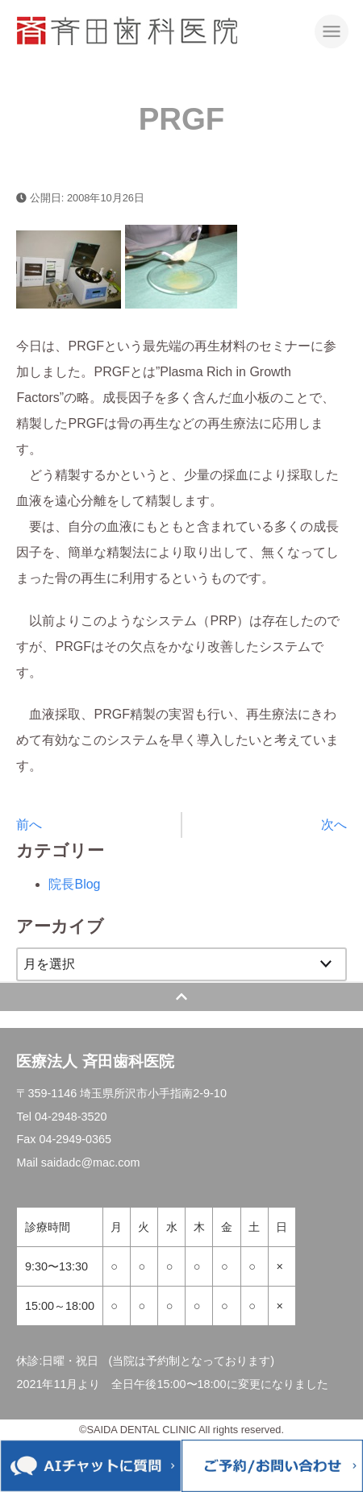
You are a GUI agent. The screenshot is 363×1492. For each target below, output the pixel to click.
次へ (334, 824)
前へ (29, 824)
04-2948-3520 (71, 1116)
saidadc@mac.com (90, 1162)
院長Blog (74, 884)
